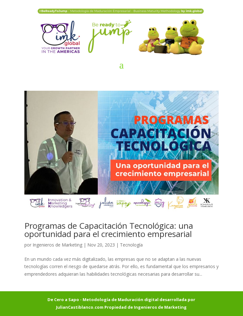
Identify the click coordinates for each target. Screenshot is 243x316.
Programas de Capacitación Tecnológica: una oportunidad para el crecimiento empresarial (108, 230)
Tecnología (131, 245)
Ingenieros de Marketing (57, 245)
